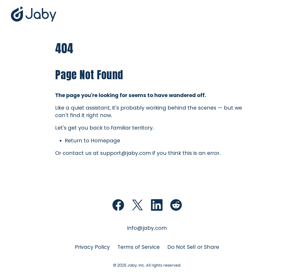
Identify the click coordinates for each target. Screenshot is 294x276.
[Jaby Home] (34, 21)
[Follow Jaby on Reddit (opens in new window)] (176, 205)
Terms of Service (139, 246)
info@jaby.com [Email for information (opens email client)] (147, 227)
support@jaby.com (125, 153)
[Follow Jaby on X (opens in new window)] (137, 205)
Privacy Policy (92, 246)
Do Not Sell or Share (193, 246)
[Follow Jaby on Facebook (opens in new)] (118, 205)
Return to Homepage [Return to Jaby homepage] (92, 140)
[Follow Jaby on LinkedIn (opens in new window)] (156, 205)
